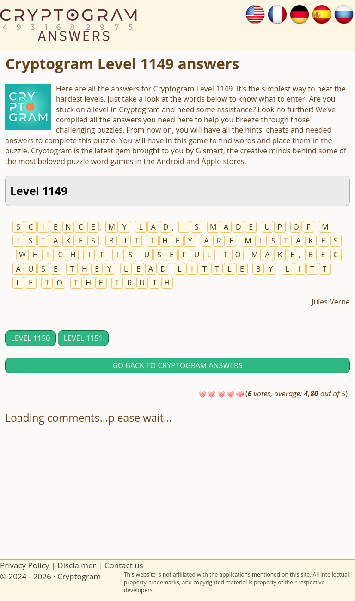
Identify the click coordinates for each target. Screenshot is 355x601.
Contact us (123, 565)
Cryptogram (79, 576)
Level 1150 (30, 338)
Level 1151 (83, 338)
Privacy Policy (24, 565)
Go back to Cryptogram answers (177, 365)
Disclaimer (76, 565)
